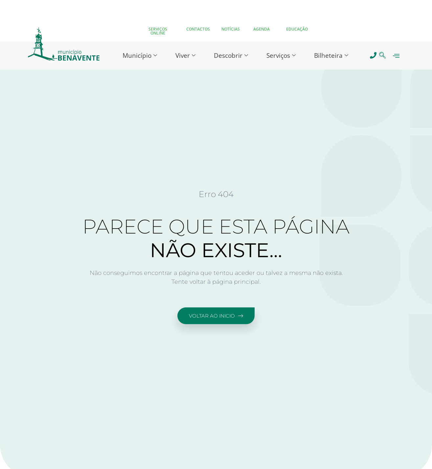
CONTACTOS (198, 29)
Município (140, 55)
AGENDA (261, 29)
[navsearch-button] (382, 55)
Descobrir (231, 55)
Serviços (281, 55)
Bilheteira (331, 55)
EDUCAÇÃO (297, 29)
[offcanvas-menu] (396, 56)
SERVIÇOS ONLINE (157, 31)
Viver (185, 55)
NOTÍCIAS (230, 29)
